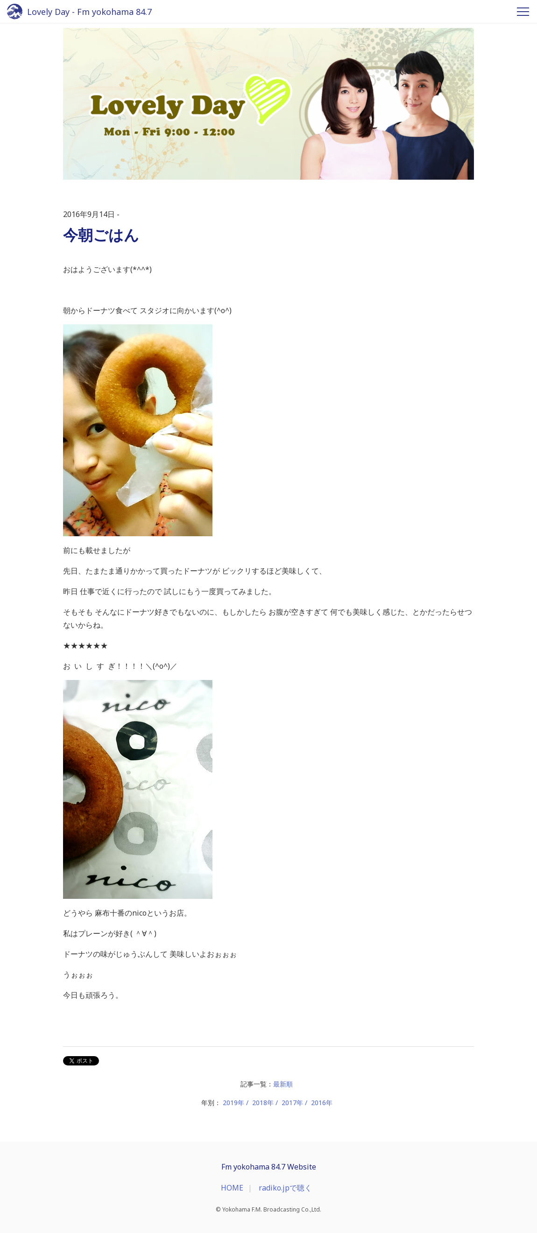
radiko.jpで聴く (285, 1188)
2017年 (292, 1102)
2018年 (263, 1102)
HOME (232, 1188)
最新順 (283, 1083)
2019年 (233, 1102)
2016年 (321, 1102)
